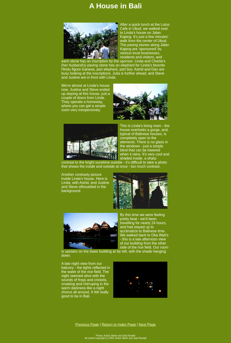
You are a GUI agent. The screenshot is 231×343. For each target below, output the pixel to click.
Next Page (147, 325)
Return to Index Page (119, 325)
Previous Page (87, 325)
